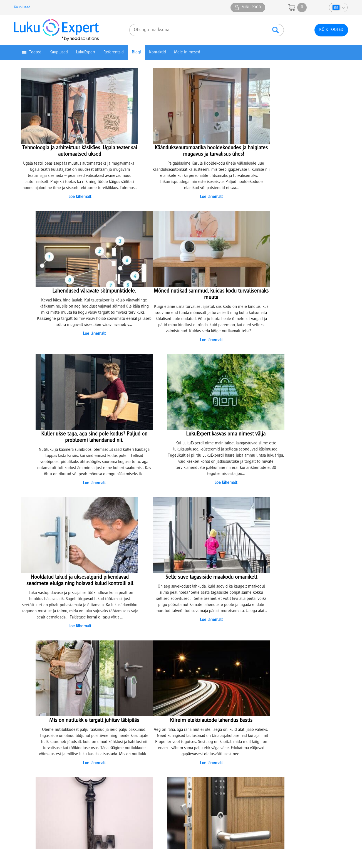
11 (191, 626)
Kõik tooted (331, 30)
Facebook (307, 657)
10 (184, 626)
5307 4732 (45, 778)
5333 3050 (233, 778)
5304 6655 (306, 778)
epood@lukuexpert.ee (306, 785)
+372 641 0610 (286, 701)
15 (217, 626)
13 (204, 626)
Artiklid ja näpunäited (205, 710)
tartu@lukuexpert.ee (108, 785)
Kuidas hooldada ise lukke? (124, 716)
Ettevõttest (196, 692)
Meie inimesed (187, 52)
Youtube (340, 657)
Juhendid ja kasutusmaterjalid (42, 704)
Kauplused (22, 7)
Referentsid (113, 52)
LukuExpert (85, 52)
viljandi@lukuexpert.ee (233, 785)
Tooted (35, 52)
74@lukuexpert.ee (45, 785)
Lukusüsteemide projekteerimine (130, 692)
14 (211, 626)
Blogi (136, 52)
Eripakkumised (28, 716)
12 (197, 626)
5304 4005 (170, 778)
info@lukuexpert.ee (282, 723)
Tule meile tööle (201, 698)
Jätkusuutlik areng (203, 704)
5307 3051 (108, 778)
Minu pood (251, 7)
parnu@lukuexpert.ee (171, 785)
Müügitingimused (31, 692)
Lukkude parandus (117, 710)
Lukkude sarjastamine (120, 698)
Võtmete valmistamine (121, 704)
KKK (190, 716)
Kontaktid (157, 52)
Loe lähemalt (69, 196)
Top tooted (25, 710)
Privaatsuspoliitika (32, 698)
